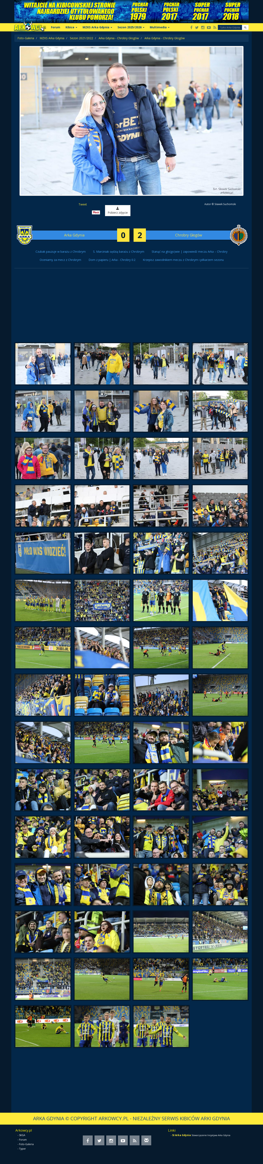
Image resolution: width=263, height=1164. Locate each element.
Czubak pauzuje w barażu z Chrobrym (61, 251)
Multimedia (160, 27)
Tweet (82, 204)
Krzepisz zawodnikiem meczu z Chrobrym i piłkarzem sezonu (183, 260)
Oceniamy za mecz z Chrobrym (60, 260)
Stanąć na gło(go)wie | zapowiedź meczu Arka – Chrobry (189, 251)
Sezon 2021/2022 (81, 38)
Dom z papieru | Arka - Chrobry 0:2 (112, 260)
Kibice (71, 27)
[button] (245, 27)
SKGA (22, 1135)
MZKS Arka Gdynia (97, 27)
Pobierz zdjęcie (118, 210)
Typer (22, 1148)
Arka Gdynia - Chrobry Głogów (119, 38)
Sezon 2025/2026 (131, 27)
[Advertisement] (131, 307)
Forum (55, 27)
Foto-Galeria (25, 38)
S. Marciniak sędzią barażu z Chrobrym (118, 251)
